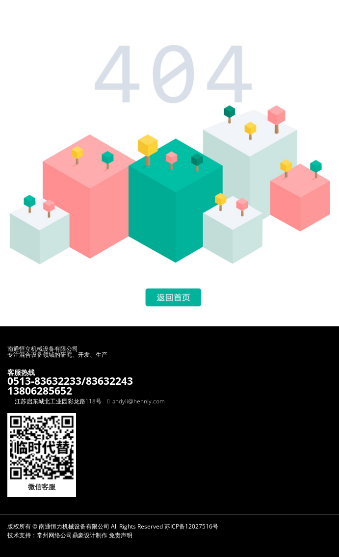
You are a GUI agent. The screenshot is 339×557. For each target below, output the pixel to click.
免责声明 (120, 535)
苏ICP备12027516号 (191, 526)
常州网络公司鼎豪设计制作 (72, 535)
